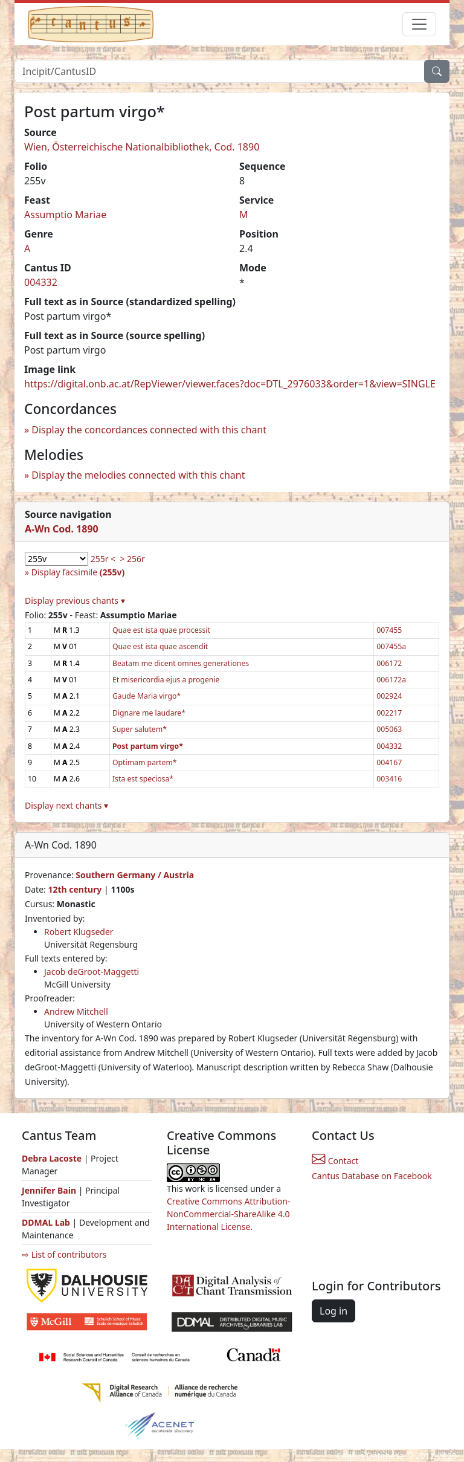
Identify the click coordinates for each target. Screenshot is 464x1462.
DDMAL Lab (46, 1222)
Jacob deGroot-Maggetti (91, 971)
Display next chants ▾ (66, 805)
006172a (391, 679)
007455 (389, 630)
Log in (333, 1311)
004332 (40, 282)
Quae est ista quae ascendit (160, 646)
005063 (389, 729)
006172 (389, 663)
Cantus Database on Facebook (372, 1176)
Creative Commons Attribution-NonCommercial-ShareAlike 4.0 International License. (228, 1213)
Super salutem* (139, 729)
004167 (389, 762)
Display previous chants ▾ (75, 600)
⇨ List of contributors (64, 1254)
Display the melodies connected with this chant (138, 475)
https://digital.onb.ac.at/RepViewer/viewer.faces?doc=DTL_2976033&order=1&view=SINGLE (230, 383)
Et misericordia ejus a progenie (165, 679)
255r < (103, 558)
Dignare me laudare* (148, 713)
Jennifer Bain (50, 1190)
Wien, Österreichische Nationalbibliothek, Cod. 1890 (141, 147)
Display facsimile (77, 572)
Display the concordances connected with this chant (148, 429)
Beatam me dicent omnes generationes (180, 663)
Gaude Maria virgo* (146, 696)
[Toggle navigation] (419, 24)
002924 (389, 696)
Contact (335, 1160)
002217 (389, 713)
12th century (75, 889)
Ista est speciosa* (142, 779)
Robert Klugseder (79, 931)
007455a (391, 646)
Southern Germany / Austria (135, 875)
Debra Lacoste (52, 1158)
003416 (389, 779)
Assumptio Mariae (65, 214)
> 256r (132, 558)
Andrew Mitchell (76, 1011)
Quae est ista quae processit (161, 630)
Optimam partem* (144, 762)
